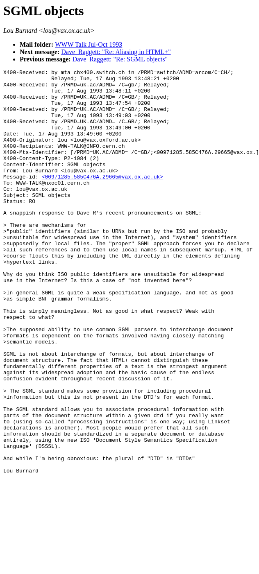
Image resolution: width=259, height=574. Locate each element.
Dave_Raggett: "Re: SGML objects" (120, 59)
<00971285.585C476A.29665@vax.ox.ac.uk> (102, 198)
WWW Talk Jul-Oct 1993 (88, 44)
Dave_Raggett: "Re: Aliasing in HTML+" (115, 51)
